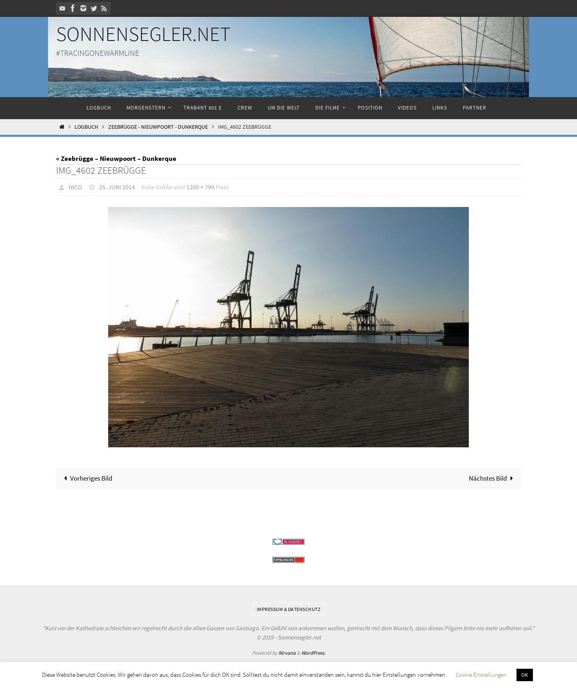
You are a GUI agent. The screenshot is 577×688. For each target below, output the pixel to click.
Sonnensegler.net (143, 34)
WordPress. (313, 652)
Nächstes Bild (492, 478)
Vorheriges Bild (87, 478)
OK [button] (524, 675)
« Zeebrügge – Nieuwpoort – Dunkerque (116, 158)
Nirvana (287, 652)
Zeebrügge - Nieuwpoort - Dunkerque (158, 127)
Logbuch (86, 127)
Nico (75, 187)
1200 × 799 (200, 187)
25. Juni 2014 (117, 187)
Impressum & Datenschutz (289, 609)
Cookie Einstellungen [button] (481, 674)
